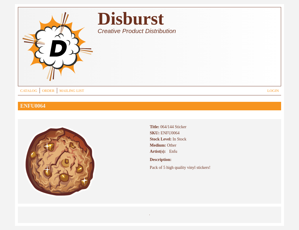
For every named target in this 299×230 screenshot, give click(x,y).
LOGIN (273, 91)
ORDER (48, 91)
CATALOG (28, 91)
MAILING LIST (71, 91)
